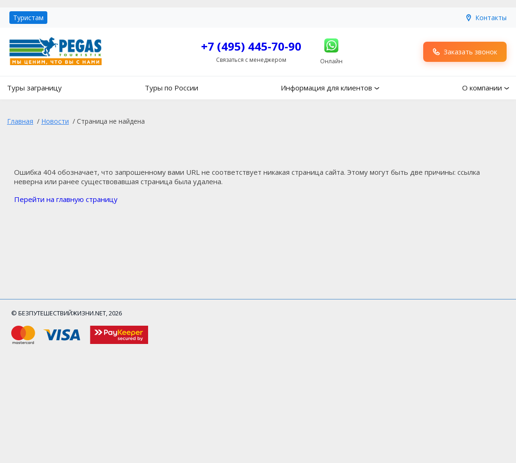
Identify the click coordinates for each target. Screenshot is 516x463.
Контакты (486, 17)
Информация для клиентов (326, 87)
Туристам (28, 17)
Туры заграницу (34, 87)
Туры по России (171, 87)
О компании (482, 87)
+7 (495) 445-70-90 (251, 46)
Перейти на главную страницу (66, 199)
